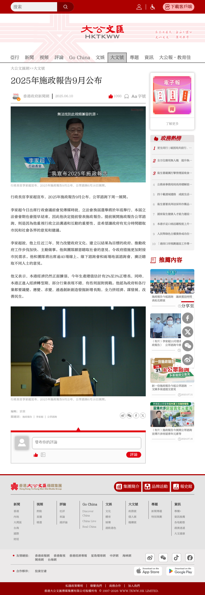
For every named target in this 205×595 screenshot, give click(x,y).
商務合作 (115, 586)
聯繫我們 (96, 586)
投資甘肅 (41, 571)
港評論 (64, 522)
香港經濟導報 (78, 555)
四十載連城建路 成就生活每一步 (174, 196)
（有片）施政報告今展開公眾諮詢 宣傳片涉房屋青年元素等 (171, 441)
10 (154, 247)
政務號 (132, 511)
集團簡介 (131, 486)
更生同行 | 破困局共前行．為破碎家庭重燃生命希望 (174, 148)
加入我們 (134, 586)
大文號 (39, 69)
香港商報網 (42, 555)
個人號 (132, 516)
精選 (39, 522)
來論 (62, 516)
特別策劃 (156, 516)
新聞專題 (156, 511)
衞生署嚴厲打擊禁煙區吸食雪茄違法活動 (174, 173)
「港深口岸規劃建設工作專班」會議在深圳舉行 (174, 248)
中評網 (114, 555)
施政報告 (28, 416)
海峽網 (127, 555)
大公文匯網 (20, 69)
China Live (89, 521)
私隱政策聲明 (74, 586)
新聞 (17, 504)
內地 (16, 516)
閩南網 (39, 559)
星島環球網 (98, 555)
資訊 (177, 504)
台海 (16, 528)
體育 (108, 516)
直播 (39, 516)
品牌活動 (160, 486)
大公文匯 (102, 31)
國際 (16, 533)
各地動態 (179, 522)
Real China (89, 526)
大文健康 (179, 533)
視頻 (40, 504)
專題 (154, 504)
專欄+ (177, 511)
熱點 (39, 511)
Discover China (87, 513)
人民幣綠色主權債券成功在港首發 (174, 237)
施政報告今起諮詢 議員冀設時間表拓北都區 (171, 303)
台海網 (52, 559)
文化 (108, 511)
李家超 (42, 416)
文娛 (108, 504)
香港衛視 (59, 555)
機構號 (132, 522)
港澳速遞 (179, 528)
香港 (16, 511)
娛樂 (108, 522)
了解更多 (172, 124)
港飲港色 (110, 528)
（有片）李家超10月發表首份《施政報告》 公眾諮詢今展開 (171, 349)
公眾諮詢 (57, 416)
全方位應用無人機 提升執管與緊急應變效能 (174, 161)
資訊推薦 (179, 516)
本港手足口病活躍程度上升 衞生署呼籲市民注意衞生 (174, 227)
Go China (89, 504)
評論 (133, 455)
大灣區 (18, 522)
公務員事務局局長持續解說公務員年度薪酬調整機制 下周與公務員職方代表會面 (174, 185)
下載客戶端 (181, 6)
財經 (16, 539)
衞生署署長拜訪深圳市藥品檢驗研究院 (174, 206)
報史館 (186, 486)
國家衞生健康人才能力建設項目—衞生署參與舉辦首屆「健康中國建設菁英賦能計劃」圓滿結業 (174, 216)
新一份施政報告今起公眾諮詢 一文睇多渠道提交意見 (171, 395)
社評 (62, 511)
